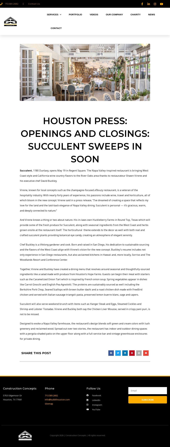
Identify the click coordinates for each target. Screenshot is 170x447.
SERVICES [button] (54, 14)
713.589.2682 (51, 394)
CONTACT (56, 28)
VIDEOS (94, 14)
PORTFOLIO (75, 14)
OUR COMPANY (114, 14)
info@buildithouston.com (57, 399)
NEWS (151, 14)
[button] (111, 353)
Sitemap (49, 403)
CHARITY (135, 14)
